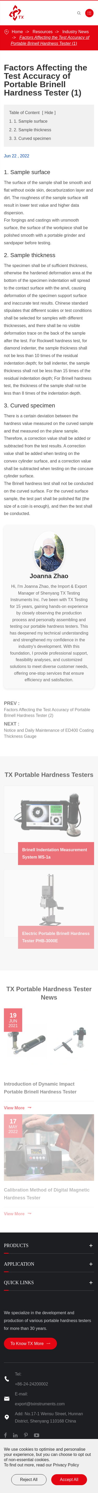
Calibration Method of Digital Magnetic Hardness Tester (47, 1192)
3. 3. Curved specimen (30, 138)
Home (17, 31)
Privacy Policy (66, 1465)
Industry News (75, 31)
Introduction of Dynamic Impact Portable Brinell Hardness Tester (40, 1085)
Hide (48, 112)
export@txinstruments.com (40, 1404)
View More (18, 1105)
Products (16, 1245)
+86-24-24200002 (31, 1384)
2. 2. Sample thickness (30, 130)
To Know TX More (30, 1343)
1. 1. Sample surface (28, 121)
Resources (43, 31)
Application (19, 1264)
